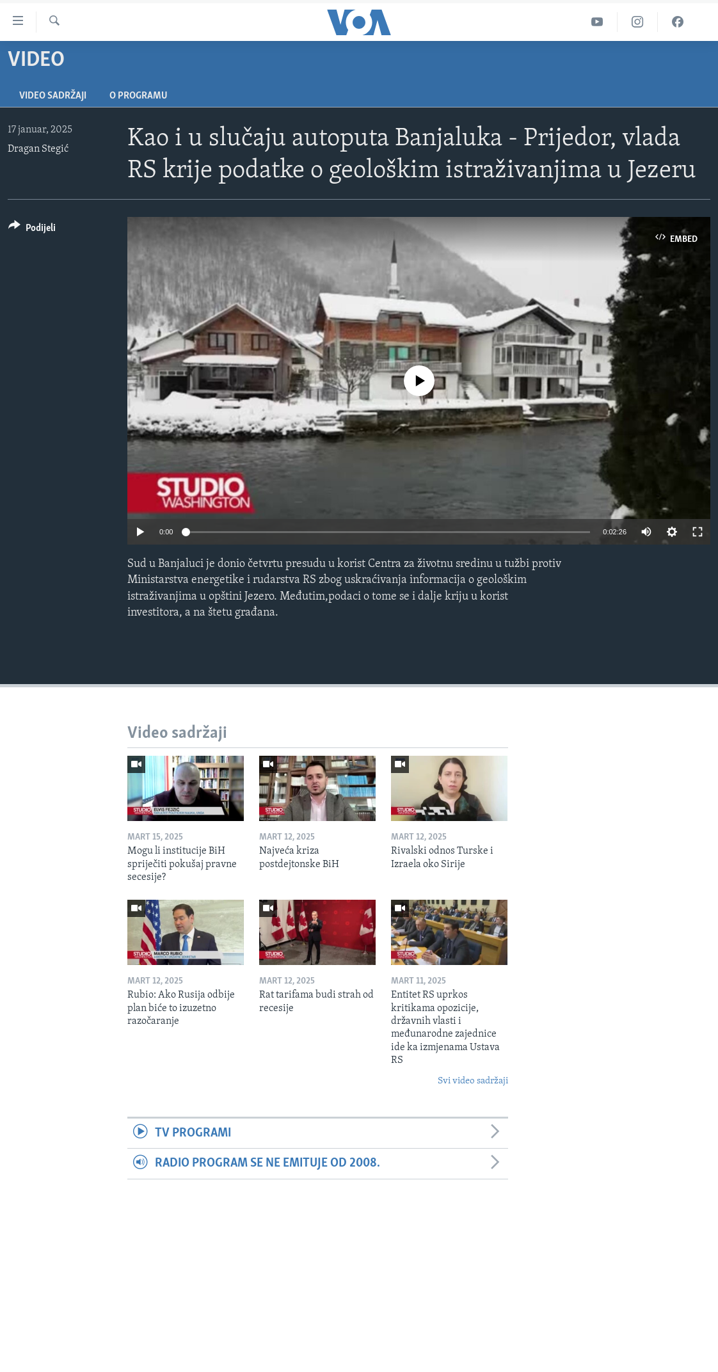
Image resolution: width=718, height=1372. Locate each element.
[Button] (32, 230)
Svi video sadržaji (473, 1081)
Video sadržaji (52, 96)
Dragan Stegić (38, 149)
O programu (138, 96)
